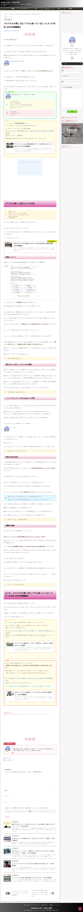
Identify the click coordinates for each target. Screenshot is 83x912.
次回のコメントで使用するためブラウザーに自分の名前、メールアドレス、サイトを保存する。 (27, 807)
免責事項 (51, 904)
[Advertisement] (30, 187)
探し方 (12, 759)
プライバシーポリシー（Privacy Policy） (40, 904)
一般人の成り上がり (27, 904)
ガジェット (47, 8)
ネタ (6, 759)
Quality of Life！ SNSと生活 (10, 2)
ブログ (8, 759)
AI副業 (12, 8)
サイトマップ (57, 904)
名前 (6, 790)
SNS (36, 8)
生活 (59, 8)
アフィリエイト (24, 8)
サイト (5, 801)
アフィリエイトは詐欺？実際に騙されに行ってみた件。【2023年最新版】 (31, 877)
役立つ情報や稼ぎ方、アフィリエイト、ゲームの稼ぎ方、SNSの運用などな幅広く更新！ (41, 909)
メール (6, 795)
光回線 (70, 8)
